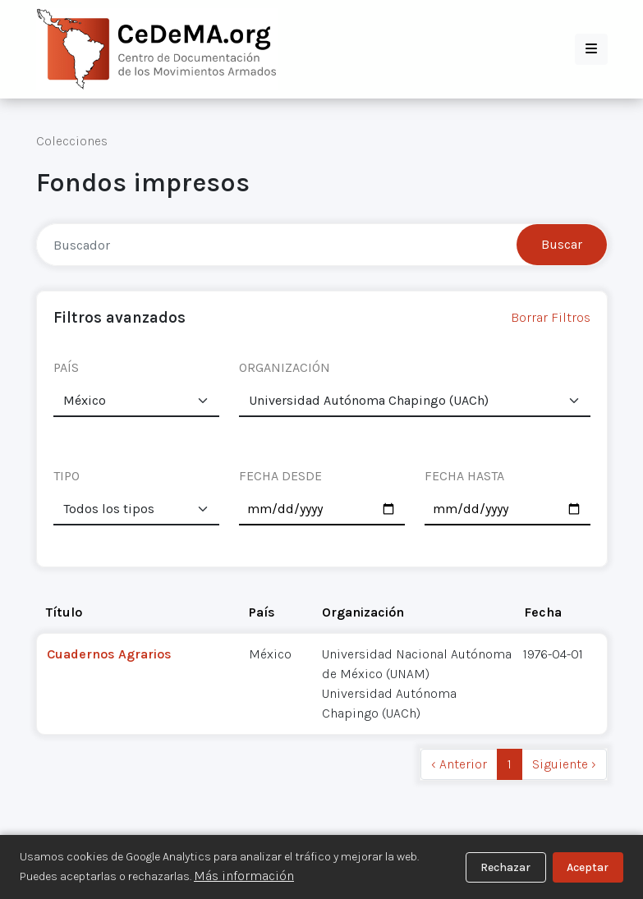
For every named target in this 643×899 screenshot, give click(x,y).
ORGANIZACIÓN (284, 367)
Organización (363, 612)
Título (64, 612)
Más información (244, 875)
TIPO (66, 476)
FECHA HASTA (464, 476)
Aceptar (588, 867)
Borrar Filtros (550, 317)
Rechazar (505, 867)
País (262, 612)
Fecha (543, 612)
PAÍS (66, 367)
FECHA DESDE (280, 476)
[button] (591, 49)
